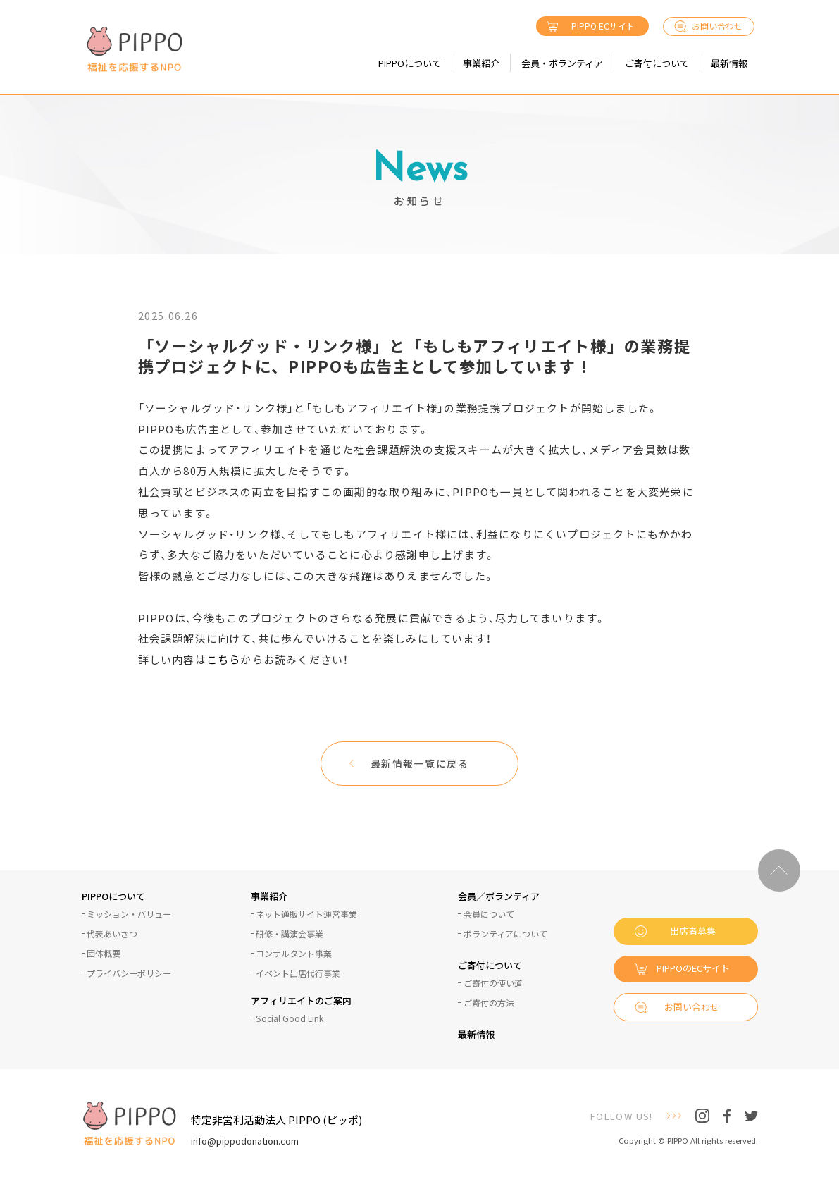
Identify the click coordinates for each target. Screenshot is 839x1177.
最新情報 (729, 63)
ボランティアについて (505, 934)
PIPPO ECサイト (603, 26)
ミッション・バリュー (129, 914)
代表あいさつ (112, 934)
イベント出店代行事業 (298, 973)
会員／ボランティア (499, 897)
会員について (489, 914)
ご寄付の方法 (489, 1003)
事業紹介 (481, 63)
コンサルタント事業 (294, 953)
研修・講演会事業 (289, 934)
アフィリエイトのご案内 (301, 1001)
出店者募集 (693, 930)
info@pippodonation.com (245, 1140)
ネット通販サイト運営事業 (306, 914)
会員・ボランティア (562, 63)
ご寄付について (657, 63)
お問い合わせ (717, 26)
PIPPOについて (409, 63)
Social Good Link (289, 1018)
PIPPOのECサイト (693, 968)
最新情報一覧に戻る (420, 763)
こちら (223, 659)
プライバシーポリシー (129, 973)
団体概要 (103, 953)
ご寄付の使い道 (493, 983)
